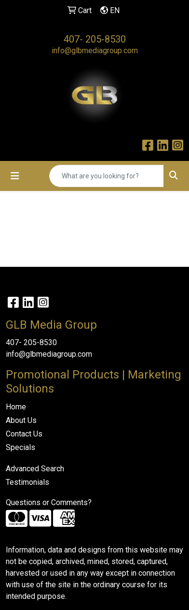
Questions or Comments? (49, 502)
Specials (20, 447)
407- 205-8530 (95, 39)
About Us (21, 420)
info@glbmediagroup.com (95, 50)
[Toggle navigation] (15, 176)
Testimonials (27, 482)
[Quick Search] (106, 176)
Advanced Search (35, 468)
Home (16, 406)
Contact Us (24, 433)
